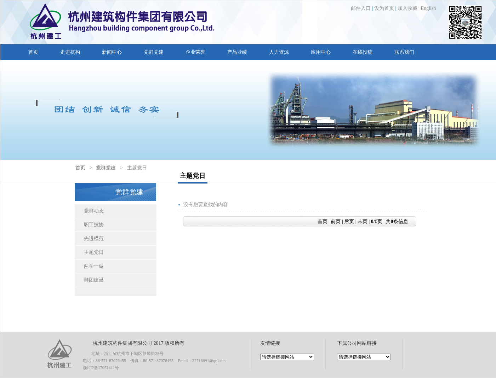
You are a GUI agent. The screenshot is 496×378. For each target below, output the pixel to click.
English (428, 8)
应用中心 (321, 52)
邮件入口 (361, 8)
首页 (33, 52)
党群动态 (94, 211)
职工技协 (94, 224)
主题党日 (94, 252)
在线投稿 (362, 52)
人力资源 (279, 52)
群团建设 (94, 280)
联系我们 (404, 52)
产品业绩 (237, 52)
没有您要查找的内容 (205, 204)
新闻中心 (112, 52)
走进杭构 (70, 52)
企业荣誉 (195, 52)
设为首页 (384, 8)
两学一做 (94, 266)
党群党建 (154, 52)
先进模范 (94, 238)
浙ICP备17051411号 (101, 367)
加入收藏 (407, 8)
